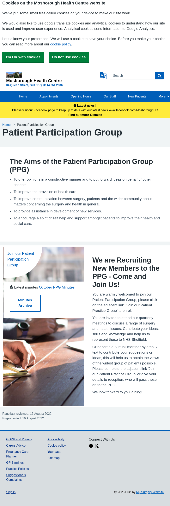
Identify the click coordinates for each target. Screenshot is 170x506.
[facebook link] (91, 446)
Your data (53, 451)
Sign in (10, 492)
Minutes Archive (25, 302)
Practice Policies (17, 468)
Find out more (79, 114)
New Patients (137, 96)
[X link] (96, 446)
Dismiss (96, 114)
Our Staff (110, 96)
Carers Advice (16, 445)
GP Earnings (15, 462)
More (164, 96)
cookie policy (60, 44)
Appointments (48, 96)
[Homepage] (52, 77)
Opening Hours (81, 96)
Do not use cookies (69, 57)
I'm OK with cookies (23, 57)
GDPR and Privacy (19, 439)
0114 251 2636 (53, 84)
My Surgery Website (150, 492)
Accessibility (55, 439)
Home (23, 96)
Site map (53, 457)
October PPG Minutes (57, 287)
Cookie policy (56, 445)
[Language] (103, 75)
